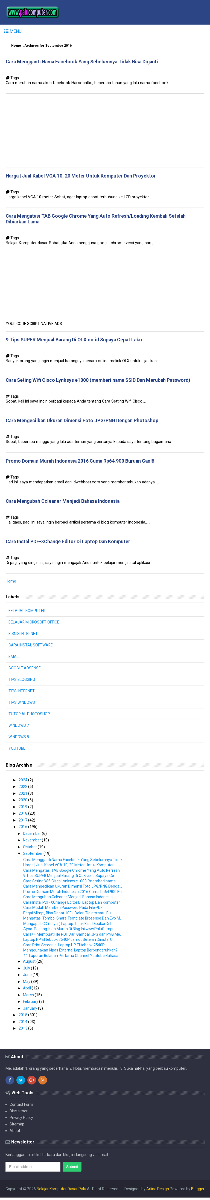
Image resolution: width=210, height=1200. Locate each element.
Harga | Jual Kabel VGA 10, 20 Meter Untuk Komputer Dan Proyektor (82, 176)
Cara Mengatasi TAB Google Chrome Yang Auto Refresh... (73, 873)
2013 (23, 1030)
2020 (23, 802)
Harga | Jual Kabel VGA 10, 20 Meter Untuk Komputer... (69, 867)
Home (16, 46)
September (33, 856)
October (30, 849)
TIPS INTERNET (21, 693)
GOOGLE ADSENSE (24, 670)
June (28, 977)
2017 (23, 822)
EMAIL (13, 659)
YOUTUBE (17, 751)
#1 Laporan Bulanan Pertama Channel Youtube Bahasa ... (72, 958)
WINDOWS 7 (18, 728)
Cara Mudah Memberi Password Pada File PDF (63, 910)
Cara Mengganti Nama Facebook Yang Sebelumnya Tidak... (74, 862)
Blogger (198, 1191)
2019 (23, 809)
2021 (23, 796)
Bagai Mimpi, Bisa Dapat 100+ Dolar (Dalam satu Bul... (69, 915)
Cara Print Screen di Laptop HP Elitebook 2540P (64, 947)
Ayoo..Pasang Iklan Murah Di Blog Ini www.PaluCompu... (70, 931)
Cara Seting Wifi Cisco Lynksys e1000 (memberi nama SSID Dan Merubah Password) (100, 381)
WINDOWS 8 (18, 739)
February (31, 1004)
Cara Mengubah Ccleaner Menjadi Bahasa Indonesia (64, 503)
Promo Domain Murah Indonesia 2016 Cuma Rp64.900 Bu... (74, 894)
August (29, 964)
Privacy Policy (21, 1120)
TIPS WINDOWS (21, 705)
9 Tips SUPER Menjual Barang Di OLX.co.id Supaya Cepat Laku (75, 341)
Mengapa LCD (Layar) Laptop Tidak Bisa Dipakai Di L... (69, 926)
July (27, 970)
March (29, 997)
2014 (23, 1024)
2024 (23, 782)
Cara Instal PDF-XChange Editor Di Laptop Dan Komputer (69, 544)
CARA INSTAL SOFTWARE (30, 647)
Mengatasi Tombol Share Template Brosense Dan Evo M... (73, 920)
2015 (23, 1017)
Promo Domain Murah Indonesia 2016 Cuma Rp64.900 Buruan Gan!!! (82, 463)
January (30, 1011)
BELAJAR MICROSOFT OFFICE (34, 624)
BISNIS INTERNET (23, 636)
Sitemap (17, 1126)
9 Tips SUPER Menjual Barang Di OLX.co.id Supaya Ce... (70, 878)
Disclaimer (19, 1113)
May (27, 984)
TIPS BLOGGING (21, 682)
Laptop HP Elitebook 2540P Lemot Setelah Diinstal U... (69, 942)
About (15, 1133)
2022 (23, 789)
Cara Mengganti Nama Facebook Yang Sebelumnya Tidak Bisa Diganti (85, 61)
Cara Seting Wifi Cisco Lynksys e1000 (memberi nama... (70, 883)
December (32, 836)
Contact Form (21, 1107)
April (27, 990)
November (32, 842)
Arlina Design (157, 1191)
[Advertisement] (105, 130)
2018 (23, 816)
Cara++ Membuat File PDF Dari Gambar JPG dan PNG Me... (72, 937)
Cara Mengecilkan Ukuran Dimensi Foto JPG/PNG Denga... (72, 888)
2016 (23, 829)
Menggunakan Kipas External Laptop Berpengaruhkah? (70, 952)
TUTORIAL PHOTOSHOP (29, 716)
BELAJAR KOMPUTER (27, 613)
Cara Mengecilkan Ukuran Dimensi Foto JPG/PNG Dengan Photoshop (83, 422)
